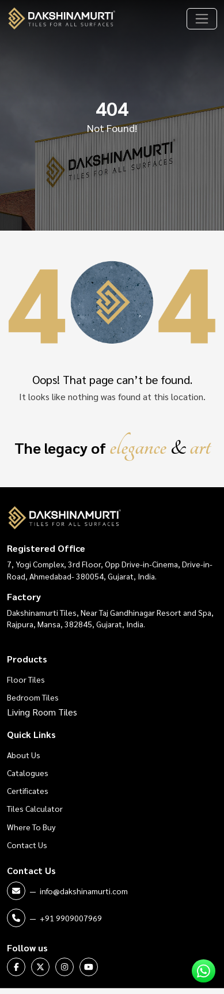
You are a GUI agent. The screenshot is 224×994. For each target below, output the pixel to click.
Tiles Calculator (35, 808)
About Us (23, 755)
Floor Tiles (26, 679)
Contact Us (27, 844)
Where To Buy (31, 827)
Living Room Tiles (42, 712)
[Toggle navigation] (202, 18)
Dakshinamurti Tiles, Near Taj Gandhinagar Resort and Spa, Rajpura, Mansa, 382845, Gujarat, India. (110, 618)
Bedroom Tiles (33, 697)
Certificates (27, 790)
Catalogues (27, 772)
